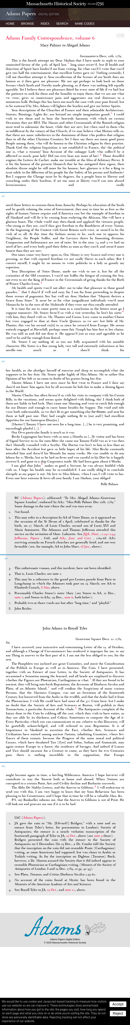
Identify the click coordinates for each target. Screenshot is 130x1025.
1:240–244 (108, 534)
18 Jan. (85, 546)
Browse (27, 23)
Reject (118, 1013)
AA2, (76, 538)
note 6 (68, 597)
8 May (45, 587)
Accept (117, 1004)
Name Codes (84, 23)
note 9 (98, 836)
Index (45, 23)
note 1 (19, 597)
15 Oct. (71, 836)
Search (62, 23)
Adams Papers (32, 498)
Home (10, 23)
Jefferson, (28, 538)
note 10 (70, 890)
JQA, (91, 534)
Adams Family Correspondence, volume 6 (50, 38)
